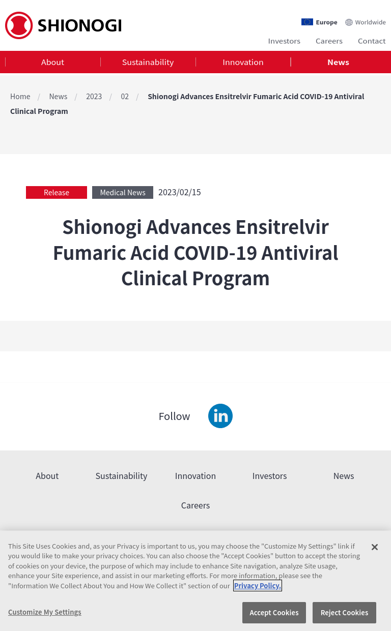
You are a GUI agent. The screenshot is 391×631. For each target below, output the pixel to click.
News (338, 63)
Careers (329, 39)
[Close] (375, 547)
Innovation (242, 63)
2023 (94, 96)
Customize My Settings (44, 612)
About (52, 63)
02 (125, 96)
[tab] (52, 63)
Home (20, 96)
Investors (284, 39)
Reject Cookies (345, 612)
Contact (372, 39)
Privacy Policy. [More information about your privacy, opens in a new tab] (257, 585)
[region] (195, 581)
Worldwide (370, 18)
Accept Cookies (273, 612)
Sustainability (148, 63)
